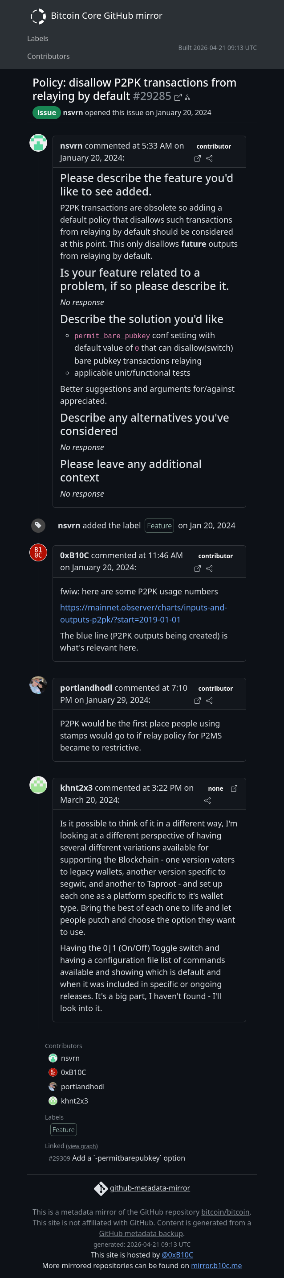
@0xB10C (177, 1255)
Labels (38, 38)
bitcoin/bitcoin (225, 1212)
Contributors (48, 56)
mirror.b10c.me (216, 1265)
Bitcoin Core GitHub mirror (94, 16)
